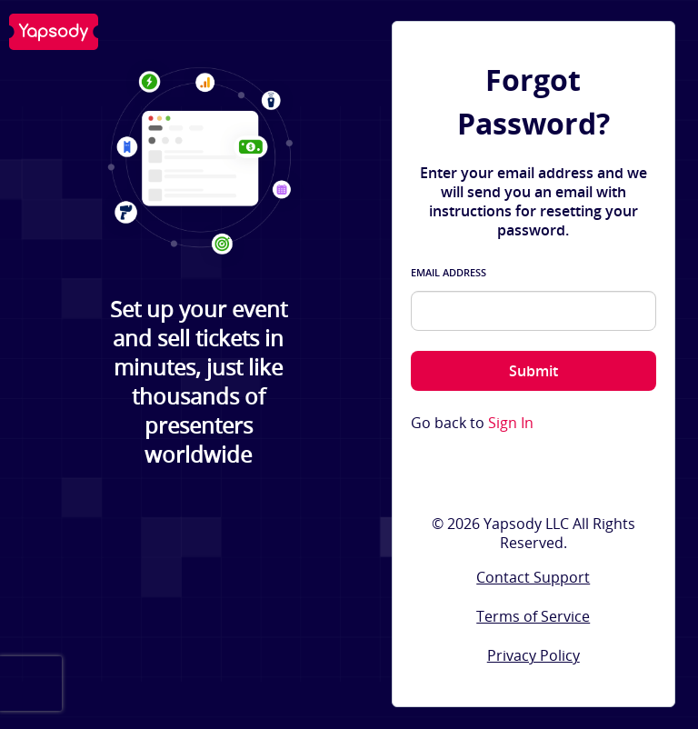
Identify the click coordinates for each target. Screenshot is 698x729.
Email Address (448, 272)
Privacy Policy (533, 655)
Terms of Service (533, 616)
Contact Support (533, 577)
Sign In (510, 423)
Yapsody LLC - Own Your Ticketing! (53, 32)
